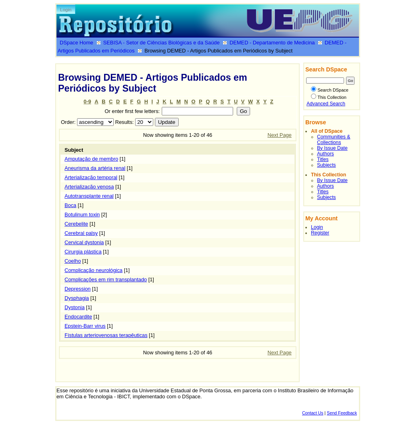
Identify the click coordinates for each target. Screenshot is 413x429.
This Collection (328, 97)
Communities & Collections (333, 139)
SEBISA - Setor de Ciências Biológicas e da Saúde (161, 43)
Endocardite (78, 317)
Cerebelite (76, 224)
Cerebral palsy (81, 233)
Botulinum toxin (82, 214)
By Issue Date (332, 148)
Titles (323, 159)
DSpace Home (76, 43)
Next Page (279, 135)
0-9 (87, 101)
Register (320, 233)
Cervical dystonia (84, 242)
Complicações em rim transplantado (106, 279)
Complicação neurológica (94, 270)
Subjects (326, 165)
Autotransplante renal (89, 196)
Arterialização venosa (89, 187)
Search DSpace (329, 90)
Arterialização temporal (91, 177)
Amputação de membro (91, 159)
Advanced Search (326, 104)
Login (65, 9)
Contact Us (312, 412)
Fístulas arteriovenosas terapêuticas (106, 335)
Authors (325, 154)
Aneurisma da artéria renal (95, 168)
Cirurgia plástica (83, 252)
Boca (70, 205)
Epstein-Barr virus (85, 326)
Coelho (73, 261)
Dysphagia (77, 298)
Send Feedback (342, 412)
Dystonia (75, 307)
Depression (78, 289)
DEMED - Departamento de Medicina (272, 43)
